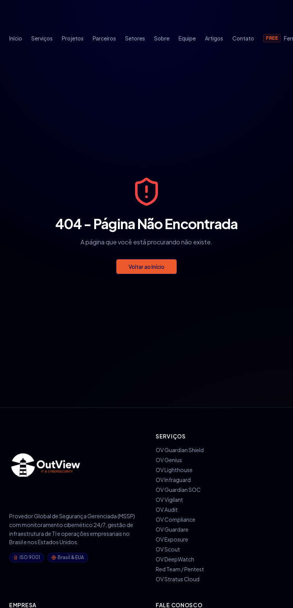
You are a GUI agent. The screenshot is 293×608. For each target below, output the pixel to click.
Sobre (161, 38)
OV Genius (169, 459)
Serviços (42, 38)
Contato (243, 38)
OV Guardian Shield (180, 449)
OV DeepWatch (175, 559)
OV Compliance (175, 519)
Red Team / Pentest (180, 569)
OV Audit (167, 509)
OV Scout (168, 549)
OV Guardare (172, 529)
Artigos (214, 38)
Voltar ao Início (146, 266)
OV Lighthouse (174, 469)
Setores (135, 38)
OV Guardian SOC (178, 489)
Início (15, 38)
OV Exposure (172, 539)
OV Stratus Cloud (178, 579)
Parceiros (104, 38)
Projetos (73, 38)
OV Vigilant (169, 499)
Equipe (187, 38)
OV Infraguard (173, 479)
